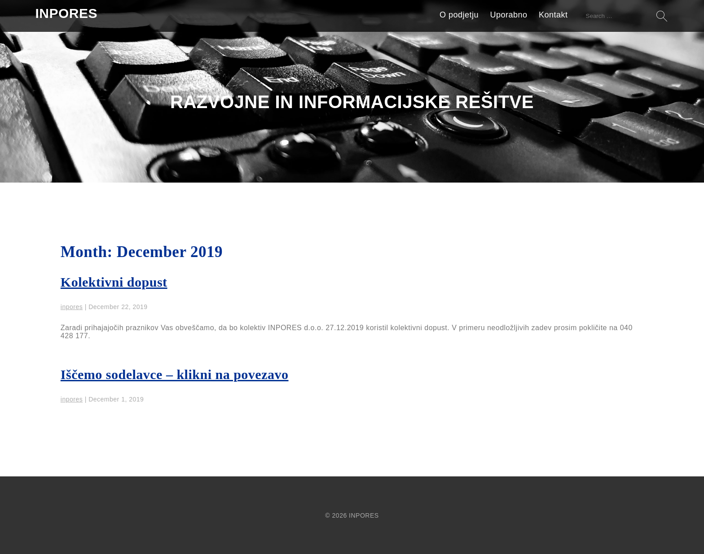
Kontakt (553, 14)
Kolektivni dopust (114, 282)
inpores (72, 306)
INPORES (66, 13)
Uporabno (509, 14)
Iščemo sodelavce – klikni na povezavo (175, 374)
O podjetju (459, 14)
